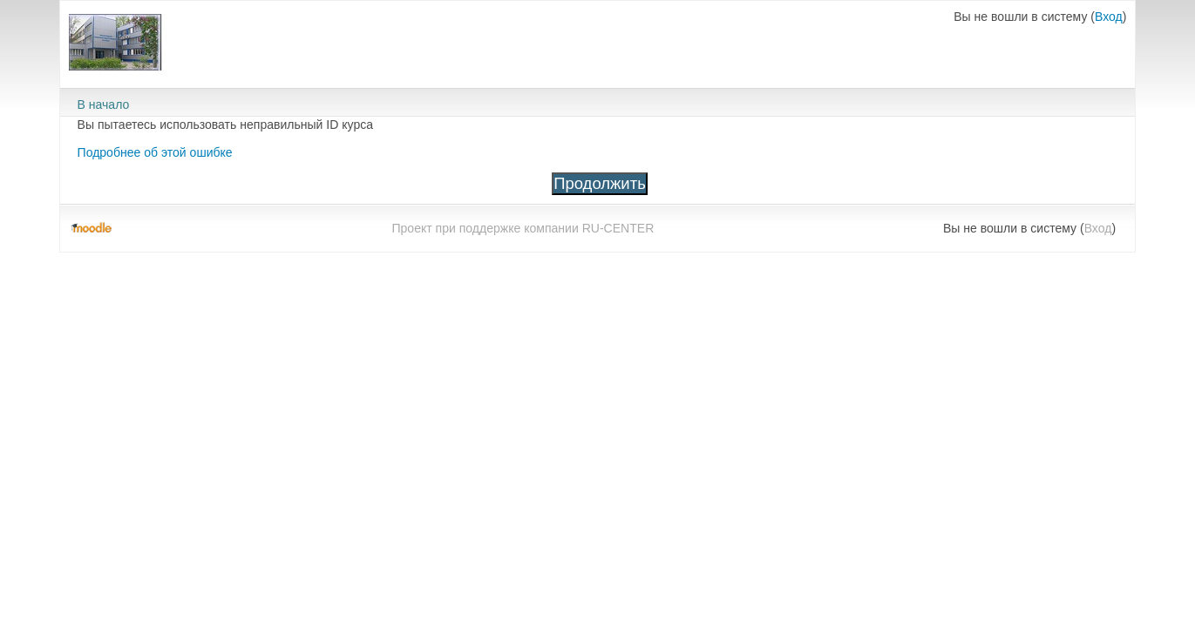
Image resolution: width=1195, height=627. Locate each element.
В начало (104, 104)
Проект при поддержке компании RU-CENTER (522, 228)
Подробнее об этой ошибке (155, 152)
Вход (1109, 17)
